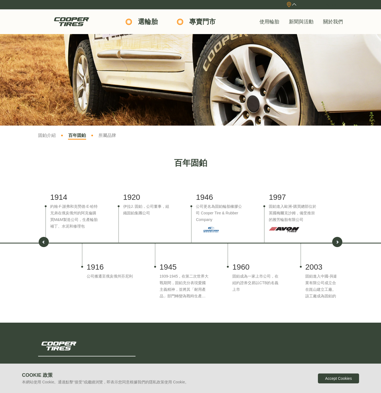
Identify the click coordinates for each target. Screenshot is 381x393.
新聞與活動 (301, 21)
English (329, 4)
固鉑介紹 (47, 135)
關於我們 (333, 21)
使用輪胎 (269, 21)
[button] (337, 242)
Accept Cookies (338, 378)
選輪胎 (148, 21)
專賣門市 (202, 21)
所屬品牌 (107, 135)
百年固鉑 (77, 135)
